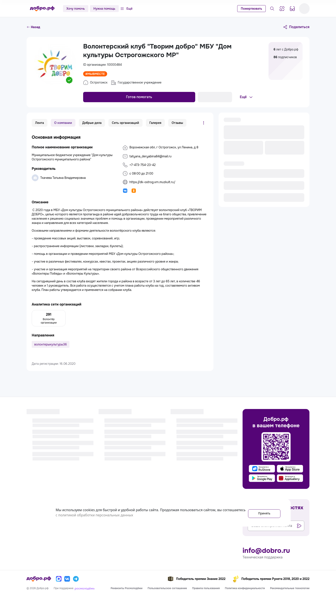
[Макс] (58, 578)
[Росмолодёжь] (85, 588)
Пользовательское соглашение (167, 588)
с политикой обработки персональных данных (118, 515)
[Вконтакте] (67, 578)
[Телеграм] (75, 578)
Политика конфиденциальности (245, 588)
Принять (261, 512)
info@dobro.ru (266, 550)
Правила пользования (206, 588)
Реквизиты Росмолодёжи (126, 588)
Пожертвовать (251, 9)
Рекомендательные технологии (289, 588)
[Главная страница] (42, 9)
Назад (33, 27)
